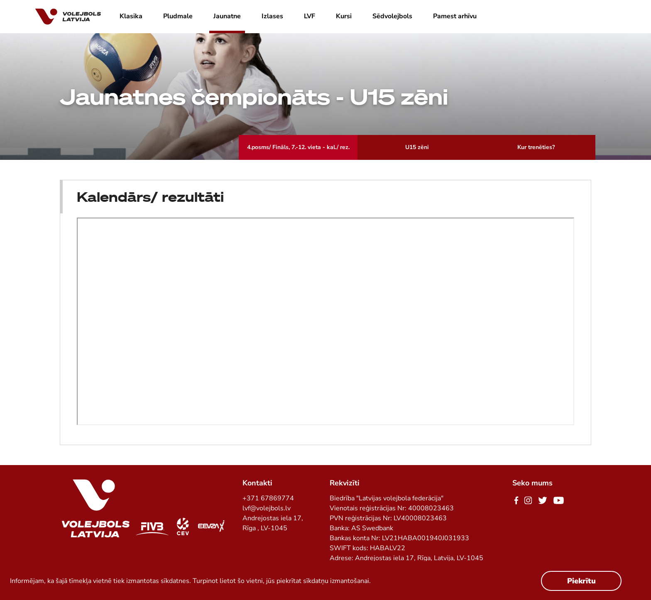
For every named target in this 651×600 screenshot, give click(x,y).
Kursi (344, 16)
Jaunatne (227, 16)
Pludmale (178, 16)
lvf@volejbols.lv (266, 508)
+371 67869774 (268, 498)
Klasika (131, 16)
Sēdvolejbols (392, 16)
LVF (309, 16)
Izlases (272, 16)
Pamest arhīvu (455, 16)
